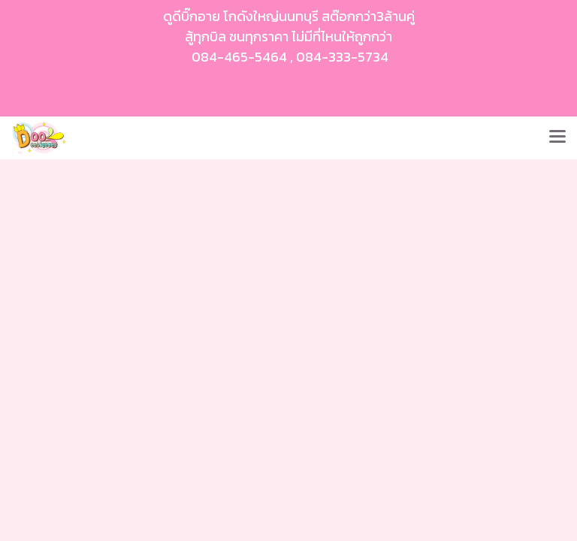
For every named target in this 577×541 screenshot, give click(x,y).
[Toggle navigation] (557, 137)
